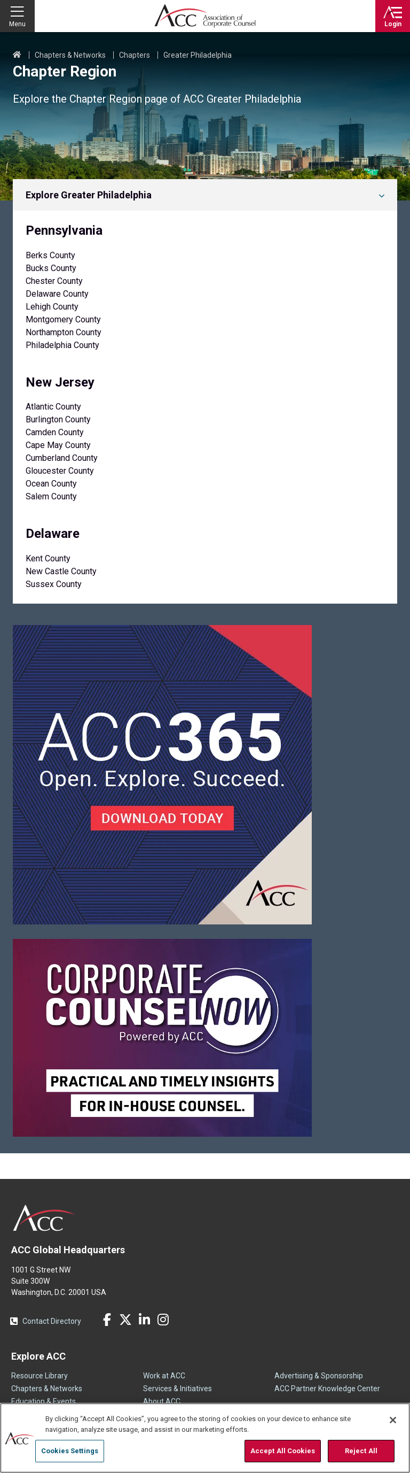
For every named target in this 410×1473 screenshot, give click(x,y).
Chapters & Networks (70, 55)
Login (392, 24)
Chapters (134, 55)
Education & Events (43, 1401)
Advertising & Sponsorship (318, 1375)
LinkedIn (144, 1319)
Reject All (361, 1451)
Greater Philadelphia (197, 55)
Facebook (106, 1319)
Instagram (162, 1319)
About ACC (161, 1401)
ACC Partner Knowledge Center (327, 1388)
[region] (205, 1438)
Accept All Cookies (282, 1451)
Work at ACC (164, 1375)
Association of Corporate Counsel (205, 16)
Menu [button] (17, 24)
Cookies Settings (69, 1451)
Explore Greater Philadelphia (89, 194)
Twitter (125, 1319)
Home (17, 55)
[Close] (393, 1420)
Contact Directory (51, 1321)
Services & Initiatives (177, 1388)
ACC (44, 1218)
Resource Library (39, 1375)
